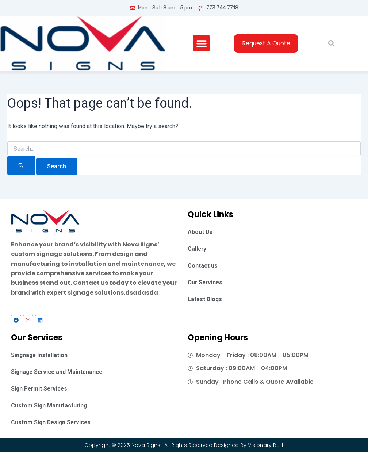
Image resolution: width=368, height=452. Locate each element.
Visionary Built (266, 445)
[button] (201, 43)
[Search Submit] (21, 165)
